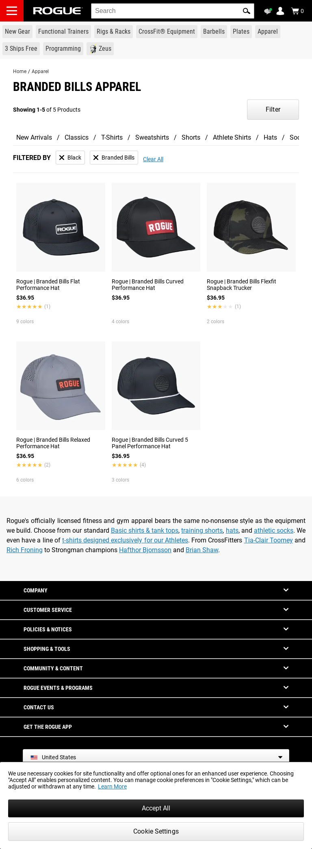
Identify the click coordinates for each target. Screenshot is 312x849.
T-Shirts (112, 137)
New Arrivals (34, 137)
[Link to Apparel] (267, 31)
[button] (246, 11)
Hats (270, 137)
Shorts (191, 137)
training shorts (202, 530)
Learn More (112, 786)
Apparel (40, 71)
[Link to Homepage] (58, 10)
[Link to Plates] (241, 31)
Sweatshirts (152, 137)
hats (232, 530)
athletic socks (273, 530)
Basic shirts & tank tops (144, 530)
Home (19, 71)
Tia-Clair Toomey (268, 540)
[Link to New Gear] (17, 31)
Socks (298, 137)
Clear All (153, 159)
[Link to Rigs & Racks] (113, 31)
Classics (77, 137)
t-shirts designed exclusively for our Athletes (125, 540)
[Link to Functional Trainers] (63, 31)
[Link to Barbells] (214, 31)
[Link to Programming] (63, 48)
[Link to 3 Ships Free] (21, 48)
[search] (172, 11)
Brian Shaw (202, 550)
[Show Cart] (297, 11)
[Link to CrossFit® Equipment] (166, 31)
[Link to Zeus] (100, 48)
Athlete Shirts (232, 137)
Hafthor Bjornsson (145, 550)
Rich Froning (24, 550)
